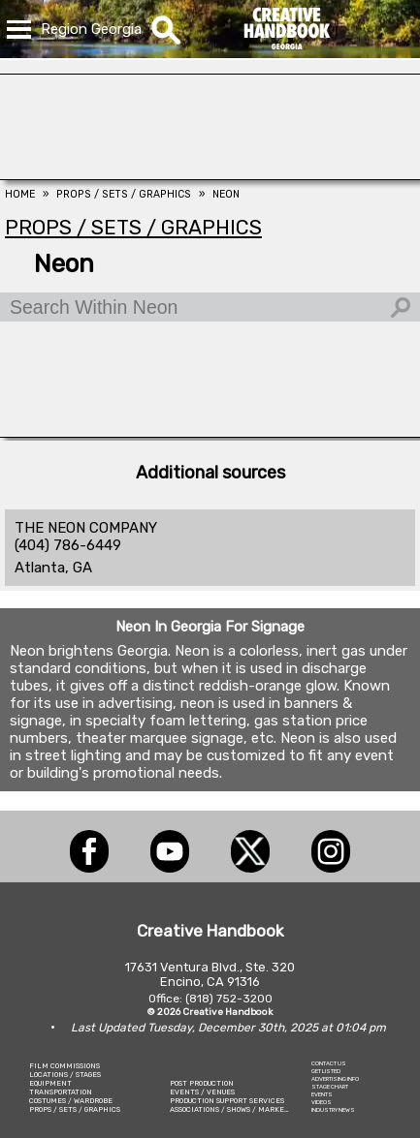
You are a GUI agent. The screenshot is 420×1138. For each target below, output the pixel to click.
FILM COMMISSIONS (64, 1065)
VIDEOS (321, 1102)
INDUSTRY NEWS (333, 1110)
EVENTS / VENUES (202, 1092)
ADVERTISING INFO (335, 1079)
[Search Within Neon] (210, 307)
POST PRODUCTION (202, 1083)
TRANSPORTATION (60, 1092)
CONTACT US (328, 1063)
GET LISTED (325, 1071)
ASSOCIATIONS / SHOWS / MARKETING (236, 1109)
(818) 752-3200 (229, 998)
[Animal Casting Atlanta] (210, 432)
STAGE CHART (329, 1087)
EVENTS (322, 1094)
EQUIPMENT (50, 1083)
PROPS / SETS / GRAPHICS (74, 1109)
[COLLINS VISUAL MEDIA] (210, 174)
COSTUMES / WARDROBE (71, 1100)
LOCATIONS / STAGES (65, 1074)
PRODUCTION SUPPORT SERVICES (227, 1100)
